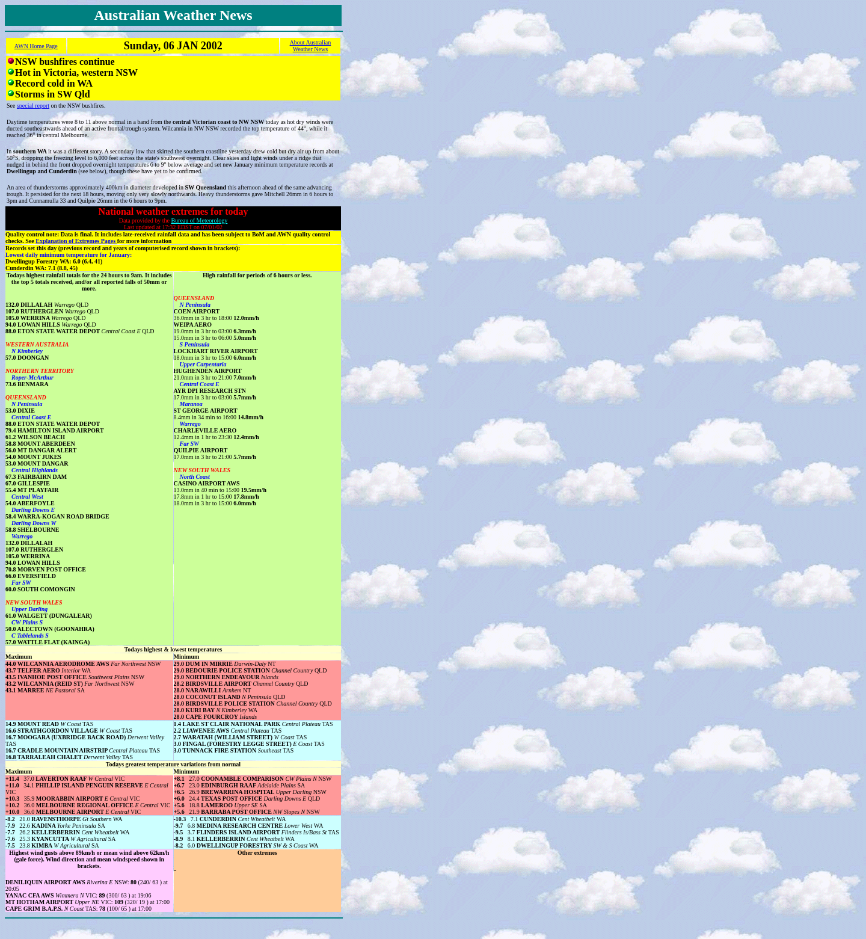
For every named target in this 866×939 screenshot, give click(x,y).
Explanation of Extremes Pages (76, 241)
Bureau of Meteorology (199, 220)
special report (33, 105)
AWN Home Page (36, 46)
